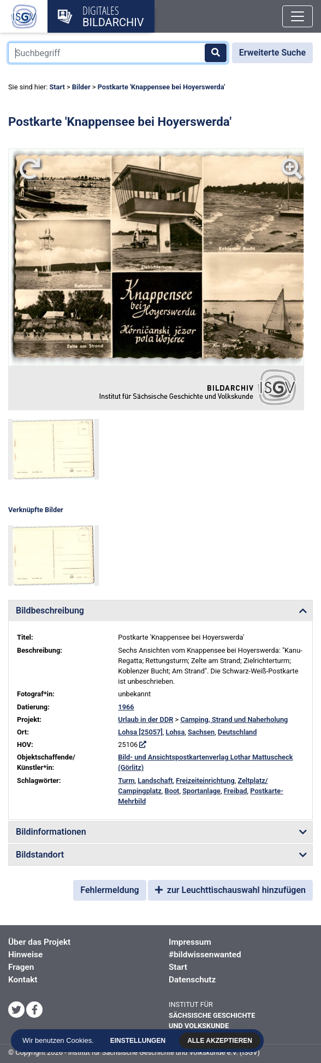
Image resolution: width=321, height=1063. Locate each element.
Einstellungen (138, 1040)
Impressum (190, 942)
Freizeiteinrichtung (205, 780)
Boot (172, 791)
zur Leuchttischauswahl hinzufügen (230, 890)
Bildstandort (40, 854)
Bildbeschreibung (50, 610)
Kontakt (22, 980)
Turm (126, 780)
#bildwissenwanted (205, 954)
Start (56, 87)
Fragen (21, 967)
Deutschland (237, 732)
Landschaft (155, 780)
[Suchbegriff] (118, 52)
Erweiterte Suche (272, 52)
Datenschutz (192, 980)
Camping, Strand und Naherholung (234, 719)
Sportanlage (201, 791)
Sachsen (201, 732)
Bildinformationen (51, 832)
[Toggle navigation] (297, 16)
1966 (126, 707)
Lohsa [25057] (140, 732)
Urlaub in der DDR (145, 719)
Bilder (81, 87)
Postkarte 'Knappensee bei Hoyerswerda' (161, 87)
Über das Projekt (39, 942)
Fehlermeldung (109, 890)
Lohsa (175, 732)
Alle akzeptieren (220, 1040)
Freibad (235, 791)
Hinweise (25, 954)
